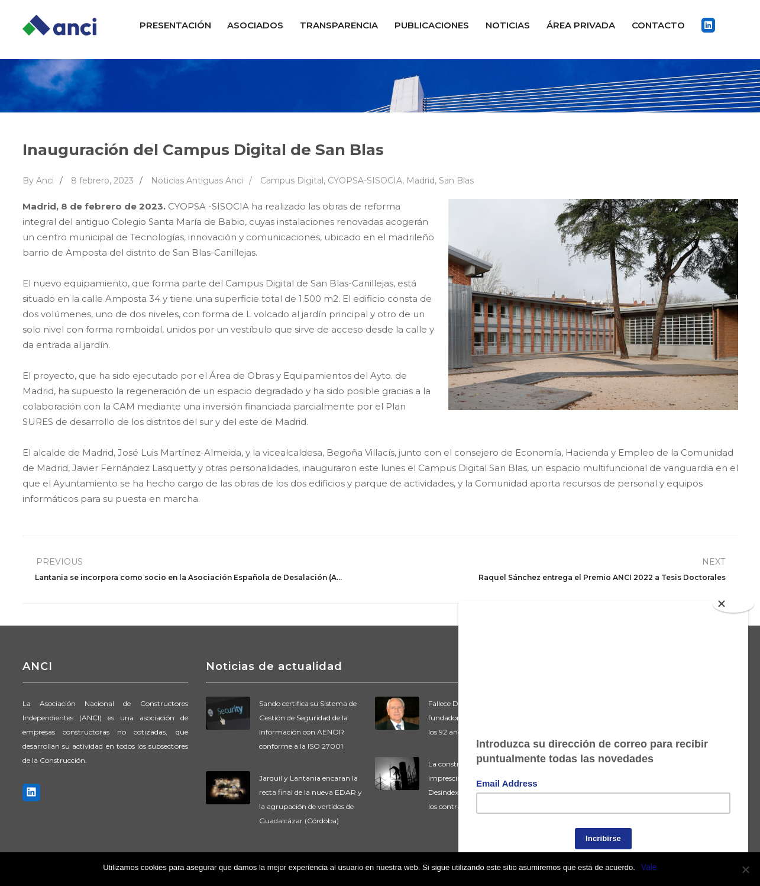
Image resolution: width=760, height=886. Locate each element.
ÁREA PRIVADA (580, 25)
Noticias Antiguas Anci (197, 180)
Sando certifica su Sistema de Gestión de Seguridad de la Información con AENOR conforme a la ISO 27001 (308, 724)
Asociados (255, 25)
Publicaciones (431, 25)
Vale (649, 867)
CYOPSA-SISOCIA (365, 180)
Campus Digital (292, 180)
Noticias (508, 25)
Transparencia (339, 25)
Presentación (175, 25)
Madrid (420, 180)
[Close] (733, 599)
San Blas (456, 180)
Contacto (658, 25)
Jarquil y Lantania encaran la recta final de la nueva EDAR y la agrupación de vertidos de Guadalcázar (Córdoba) (310, 799)
